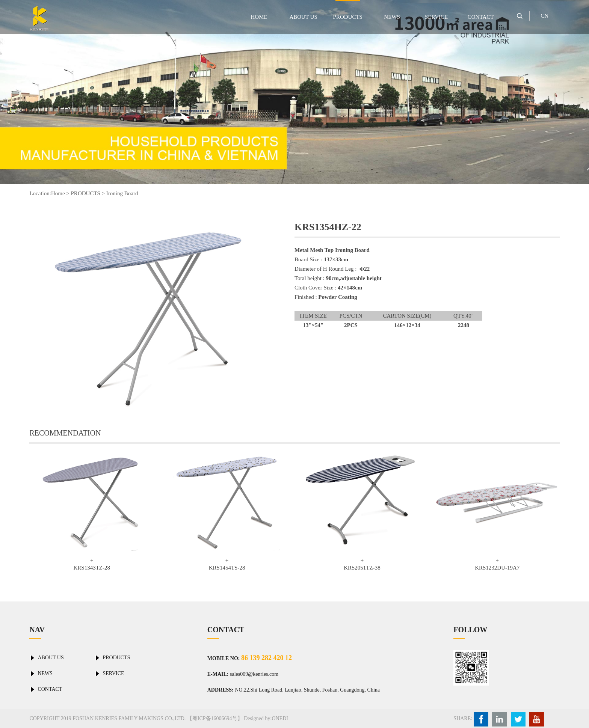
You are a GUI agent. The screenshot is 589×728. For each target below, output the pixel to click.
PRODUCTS (347, 17)
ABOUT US (303, 17)
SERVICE (436, 17)
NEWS (392, 17)
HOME (259, 17)
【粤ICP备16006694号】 (215, 718)
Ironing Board (122, 193)
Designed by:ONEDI (266, 718)
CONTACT (481, 17)
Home (58, 193)
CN (544, 16)
